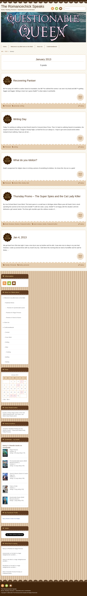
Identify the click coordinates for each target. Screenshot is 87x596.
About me (39, 46)
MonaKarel (6, 565)
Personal (8, 106)
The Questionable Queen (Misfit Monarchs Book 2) (18, 461)
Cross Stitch (8, 337)
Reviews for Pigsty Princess (13, 312)
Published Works (9, 302)
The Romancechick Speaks (9, 589)
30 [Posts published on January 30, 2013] (14, 395)
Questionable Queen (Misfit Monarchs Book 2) (17, 498)
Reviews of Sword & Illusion (13, 317)
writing (22, 106)
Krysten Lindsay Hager (9, 413)
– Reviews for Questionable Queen (15, 307)
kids (27, 183)
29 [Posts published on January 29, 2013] (11, 395)
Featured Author (25, 224)
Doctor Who (17, 183)
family (24, 183)
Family (7, 265)
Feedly (56, 9)
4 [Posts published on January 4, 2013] (21, 381)
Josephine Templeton (8, 428)
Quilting (7, 357)
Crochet (7, 332)
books (44, 224)
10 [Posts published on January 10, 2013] (18, 385)
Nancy (4, 548)
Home (5, 46)
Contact (60, 9)
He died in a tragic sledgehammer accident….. (12, 554)
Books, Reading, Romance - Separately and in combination (16, 590)
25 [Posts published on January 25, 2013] (21, 392)
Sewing (7, 362)
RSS (52, 9)
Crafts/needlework (52, 46)
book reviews (38, 224)
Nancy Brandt (6, 518)
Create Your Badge (15, 518)
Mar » (8, 399)
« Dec (4, 399)
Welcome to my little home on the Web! (22, 46)
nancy (82, 106)
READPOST (80, 97)
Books (17, 224)
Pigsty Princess (14, 450)
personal (16, 106)
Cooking (8, 352)
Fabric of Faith (13, 486)
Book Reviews (9, 224)
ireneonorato (6, 553)
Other (6, 347)
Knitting (7, 342)
